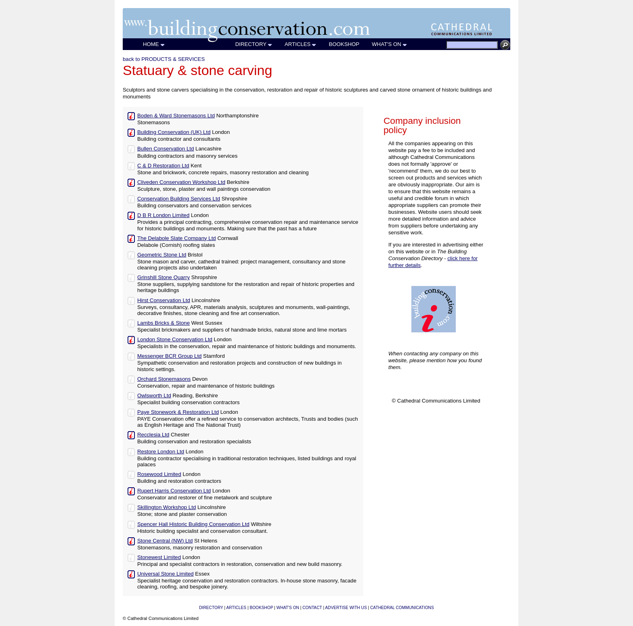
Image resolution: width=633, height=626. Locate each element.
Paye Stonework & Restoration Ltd (178, 412)
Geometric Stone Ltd (161, 255)
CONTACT (312, 607)
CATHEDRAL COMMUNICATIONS (402, 607)
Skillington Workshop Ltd (166, 507)
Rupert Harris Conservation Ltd (174, 491)
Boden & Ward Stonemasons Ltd (176, 116)
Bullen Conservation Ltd (165, 149)
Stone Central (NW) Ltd (165, 541)
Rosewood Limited (159, 474)
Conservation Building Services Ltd (178, 199)
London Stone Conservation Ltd (174, 339)
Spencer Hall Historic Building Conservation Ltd (193, 524)
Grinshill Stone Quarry (163, 277)
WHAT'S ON (389, 44)
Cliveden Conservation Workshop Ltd (181, 182)
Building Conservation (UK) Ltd (173, 132)
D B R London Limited (163, 215)
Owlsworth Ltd (154, 395)
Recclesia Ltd (153, 435)
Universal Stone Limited (165, 574)
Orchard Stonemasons (164, 379)
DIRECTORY (253, 44)
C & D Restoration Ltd (163, 166)
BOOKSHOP (344, 44)
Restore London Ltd (160, 452)
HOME (154, 44)
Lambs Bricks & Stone (163, 323)
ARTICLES (300, 44)
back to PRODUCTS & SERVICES (164, 59)
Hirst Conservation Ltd (163, 300)
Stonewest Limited (159, 557)
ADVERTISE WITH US (346, 607)
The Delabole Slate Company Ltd (176, 238)
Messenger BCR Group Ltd (169, 356)
